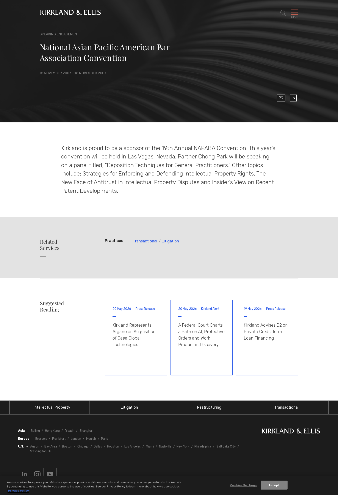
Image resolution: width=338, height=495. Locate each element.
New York (183, 446)
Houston (113, 446)
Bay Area (50, 446)
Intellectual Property (51, 407)
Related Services (49, 244)
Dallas (98, 446)
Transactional (145, 241)
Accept (274, 485)
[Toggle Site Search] (283, 13)
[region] (169, 485)
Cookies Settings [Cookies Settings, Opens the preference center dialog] (243, 485)
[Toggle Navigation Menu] (294, 13)
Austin (34, 446)
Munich (91, 439)
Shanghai (86, 431)
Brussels (41, 439)
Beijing (35, 431)
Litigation (170, 241)
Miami (150, 446)
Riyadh (69, 431)
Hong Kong (52, 431)
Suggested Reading (52, 306)
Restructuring (209, 407)
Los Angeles (132, 446)
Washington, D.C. (41, 451)
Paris (104, 439)
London (76, 439)
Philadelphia (202, 446)
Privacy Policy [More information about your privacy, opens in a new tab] (18, 490)
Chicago (83, 446)
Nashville (165, 446)
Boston (67, 446)
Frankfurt (59, 439)
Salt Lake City (226, 446)
